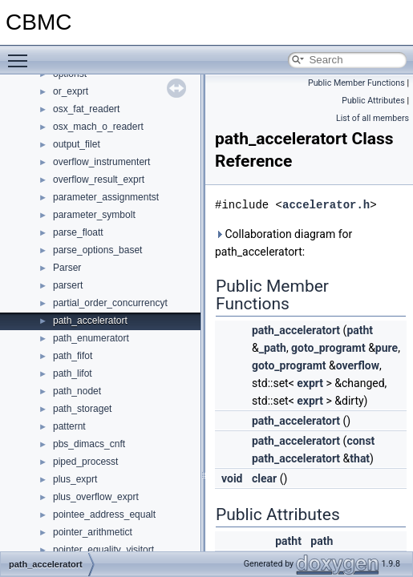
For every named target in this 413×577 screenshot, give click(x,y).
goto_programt (328, 347)
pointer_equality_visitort (103, 549)
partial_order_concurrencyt (110, 303)
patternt (69, 426)
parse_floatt (78, 232)
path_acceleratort (90, 320)
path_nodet (77, 391)
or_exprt (70, 91)
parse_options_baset (97, 250)
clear (264, 478)
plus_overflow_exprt (96, 496)
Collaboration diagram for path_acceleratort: (283, 243)
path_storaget (82, 408)
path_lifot (72, 373)
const (360, 440)
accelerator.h (326, 204)
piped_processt (85, 461)
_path (272, 347)
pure (386, 347)
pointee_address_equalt (104, 514)
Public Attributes (373, 100)
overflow (357, 365)
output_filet (76, 144)
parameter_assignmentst (106, 197)
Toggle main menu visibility (21, 54)
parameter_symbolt (94, 214)
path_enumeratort (91, 338)
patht (359, 330)
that (360, 458)
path (321, 541)
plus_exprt (75, 479)
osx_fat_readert (86, 109)
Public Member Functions (356, 83)
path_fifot (72, 355)
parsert (68, 285)
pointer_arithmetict (92, 532)
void (231, 478)
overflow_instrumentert (101, 161)
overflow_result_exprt (98, 179)
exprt (310, 383)
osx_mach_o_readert (98, 126)
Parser (67, 267)
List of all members (372, 118)
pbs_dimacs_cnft (89, 444)
